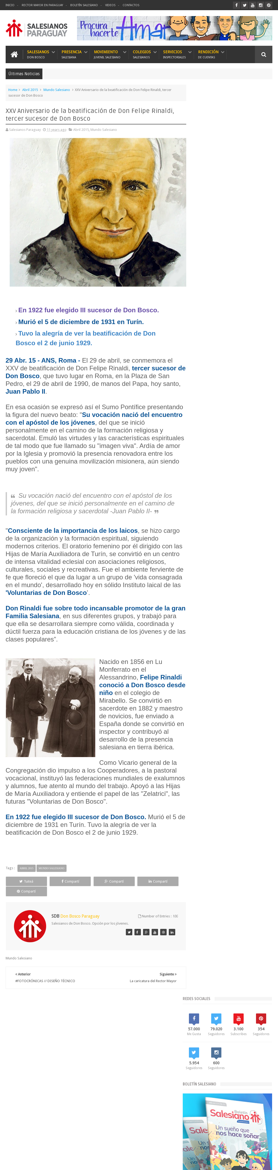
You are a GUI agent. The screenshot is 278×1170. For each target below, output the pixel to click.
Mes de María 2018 (209, 654)
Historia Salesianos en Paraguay (218, 645)
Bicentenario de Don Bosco (215, 600)
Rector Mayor (236, 672)
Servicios (174, 54)
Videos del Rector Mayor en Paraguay (223, 700)
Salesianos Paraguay (56, 1162)
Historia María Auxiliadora (239, 636)
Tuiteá (22, 893)
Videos (110, 5)
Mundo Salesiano (56, 90)
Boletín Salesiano (84, 5)
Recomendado (258, 326)
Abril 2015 (30, 90)
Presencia (71, 54)
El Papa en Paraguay (209, 609)
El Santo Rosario (230, 446)
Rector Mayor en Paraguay (42, 5)
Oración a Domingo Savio (239, 366)
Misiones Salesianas (243, 654)
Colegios (142, 54)
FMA (257, 627)
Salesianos (38, 54)
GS (270, 1162)
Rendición (208, 54)
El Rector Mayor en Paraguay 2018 (220, 618)
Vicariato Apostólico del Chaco (217, 691)
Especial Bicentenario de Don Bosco (221, 627)
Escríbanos (259, 1014)
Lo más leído (205, 326)
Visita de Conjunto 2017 (212, 709)
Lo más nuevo (232, 326)
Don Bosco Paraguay (230, 1162)
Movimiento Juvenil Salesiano (216, 663)
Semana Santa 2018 (254, 681)
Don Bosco (249, 600)
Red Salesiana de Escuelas (214, 681)
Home (12, 90)
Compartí (58, 893)
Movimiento (107, 54)
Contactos (131, 5)
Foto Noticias (204, 636)
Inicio (10, 5)
